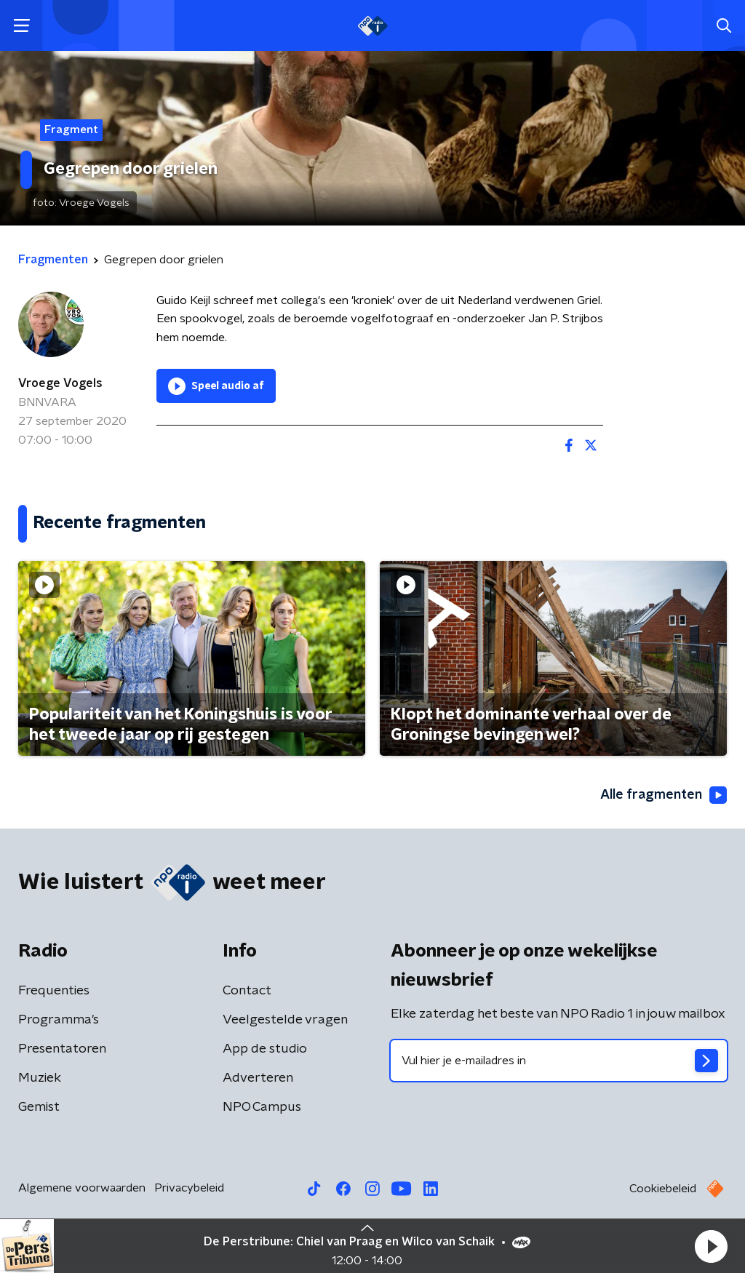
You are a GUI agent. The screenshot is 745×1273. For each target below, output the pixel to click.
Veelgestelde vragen (285, 1019)
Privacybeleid (189, 1188)
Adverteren (258, 1078)
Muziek (39, 1078)
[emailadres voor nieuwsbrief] (559, 1060)
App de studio (265, 1048)
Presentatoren (62, 1048)
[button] (711, 1246)
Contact (247, 990)
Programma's (58, 1019)
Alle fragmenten (663, 795)
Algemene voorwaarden (82, 1188)
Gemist (39, 1107)
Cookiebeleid (662, 1188)
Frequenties (53, 990)
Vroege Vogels (60, 383)
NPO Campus (262, 1107)
